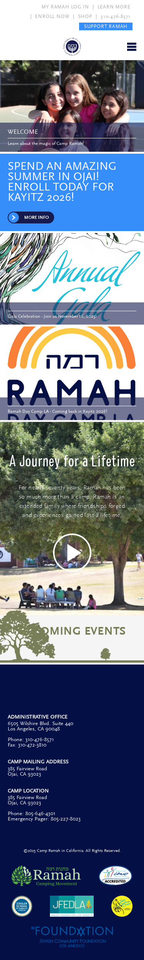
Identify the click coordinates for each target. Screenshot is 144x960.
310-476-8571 (116, 16)
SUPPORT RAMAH (105, 26)
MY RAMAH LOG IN (65, 7)
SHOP (85, 16)
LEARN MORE (114, 7)
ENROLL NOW (52, 16)
